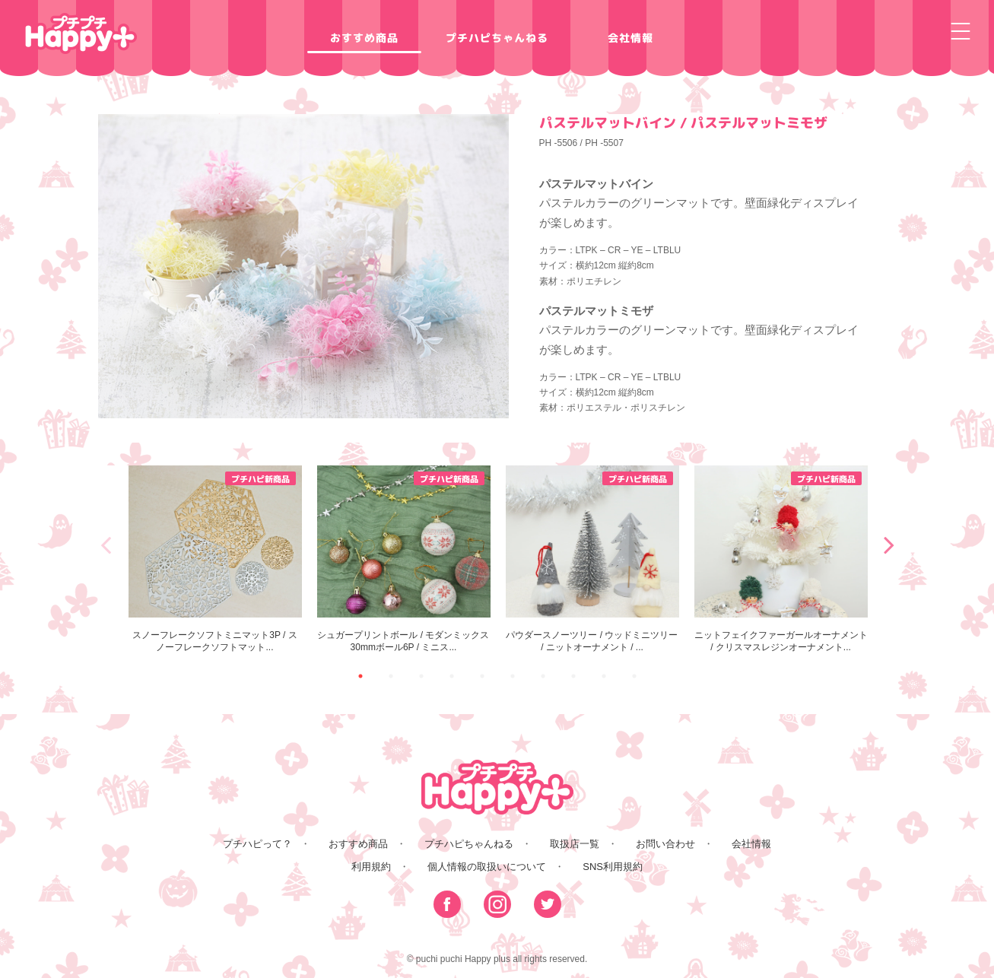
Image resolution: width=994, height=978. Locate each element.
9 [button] (603, 676)
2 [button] (391, 676)
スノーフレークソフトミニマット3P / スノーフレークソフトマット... (215, 558)
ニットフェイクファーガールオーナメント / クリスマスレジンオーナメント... (781, 558)
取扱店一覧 (574, 843)
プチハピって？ (257, 843)
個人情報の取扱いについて (486, 866)
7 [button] (543, 676)
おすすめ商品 (363, 37)
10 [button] (634, 676)
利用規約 (371, 866)
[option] (215, 559)
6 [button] (512, 676)
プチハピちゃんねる (497, 37)
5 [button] (482, 676)
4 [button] (451, 676)
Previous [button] (105, 544)
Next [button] (889, 544)
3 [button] (421, 676)
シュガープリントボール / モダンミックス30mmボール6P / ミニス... (404, 558)
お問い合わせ (665, 843)
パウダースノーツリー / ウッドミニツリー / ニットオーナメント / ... (592, 558)
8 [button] (573, 676)
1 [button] (360, 676)
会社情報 (630, 37)
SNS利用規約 (613, 866)
